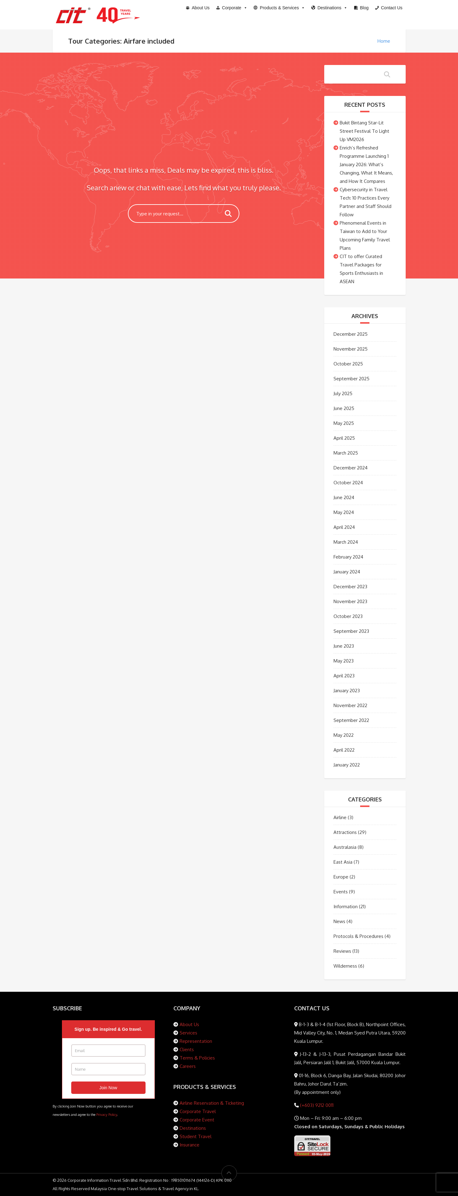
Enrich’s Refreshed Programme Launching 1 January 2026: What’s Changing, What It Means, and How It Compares (366, 164)
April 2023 (344, 676)
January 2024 (347, 572)
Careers (188, 1066)
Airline (340, 817)
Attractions (345, 832)
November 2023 (350, 601)
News (339, 921)
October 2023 (348, 616)
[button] (279, 7)
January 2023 (347, 690)
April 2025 (344, 438)
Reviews (342, 951)
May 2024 (344, 512)
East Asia (343, 862)
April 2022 (344, 750)
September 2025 (351, 379)
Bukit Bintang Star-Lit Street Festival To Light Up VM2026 (364, 131)
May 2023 (344, 661)
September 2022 (351, 720)
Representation (196, 1041)
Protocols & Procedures (358, 936)
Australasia (345, 847)
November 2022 (350, 705)
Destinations (193, 1128)
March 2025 (346, 453)
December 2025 (351, 334)
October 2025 (348, 364)
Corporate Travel (198, 1111)
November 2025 (351, 349)
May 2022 (344, 735)
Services (188, 1033)
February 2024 (348, 557)
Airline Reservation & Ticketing (212, 1103)
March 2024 (346, 542)
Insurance (189, 1145)
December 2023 (350, 586)
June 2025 (344, 408)
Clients (187, 1049)
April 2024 (344, 527)
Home (383, 41)
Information (346, 906)
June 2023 (344, 646)
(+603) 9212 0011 (316, 1105)
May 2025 (344, 423)
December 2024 (351, 468)
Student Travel (196, 1136)
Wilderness (345, 966)
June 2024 (344, 497)
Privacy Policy (106, 1114)
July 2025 (343, 393)
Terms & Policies (197, 1058)
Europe (341, 877)
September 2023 (351, 631)
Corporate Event (197, 1120)
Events (341, 892)
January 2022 (347, 765)
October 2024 (348, 483)
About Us (189, 1024)
